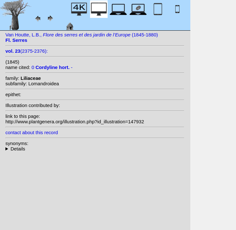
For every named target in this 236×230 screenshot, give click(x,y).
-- (94, 148)
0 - (52, 67)
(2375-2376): (26, 51)
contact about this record (31, 132)
